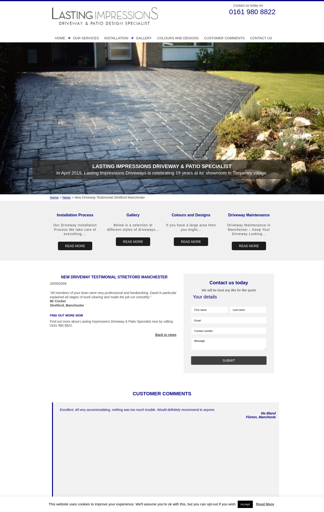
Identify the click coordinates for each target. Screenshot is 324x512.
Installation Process (75, 215)
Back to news (165, 335)
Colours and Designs (177, 38)
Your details (205, 296)
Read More (265, 504)
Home (60, 38)
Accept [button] (245, 504)
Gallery (144, 38)
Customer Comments (224, 38)
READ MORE (75, 246)
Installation (116, 38)
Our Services (86, 38)
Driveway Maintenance (249, 215)
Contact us (261, 38)
